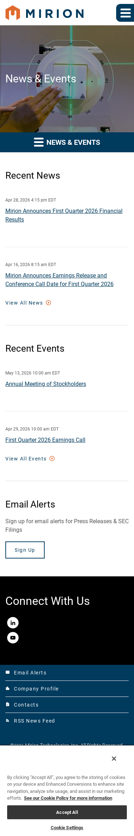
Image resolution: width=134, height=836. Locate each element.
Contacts (22, 705)
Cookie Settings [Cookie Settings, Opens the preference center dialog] (67, 827)
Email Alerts (25, 673)
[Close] (114, 758)
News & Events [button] (67, 142)
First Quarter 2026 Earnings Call (45, 440)
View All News (24, 303)
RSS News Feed (30, 721)
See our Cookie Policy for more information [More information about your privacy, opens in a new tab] (68, 798)
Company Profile (32, 689)
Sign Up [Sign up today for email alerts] (25, 550)
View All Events (26, 459)
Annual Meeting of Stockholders (45, 384)
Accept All (67, 812)
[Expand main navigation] (125, 13)
